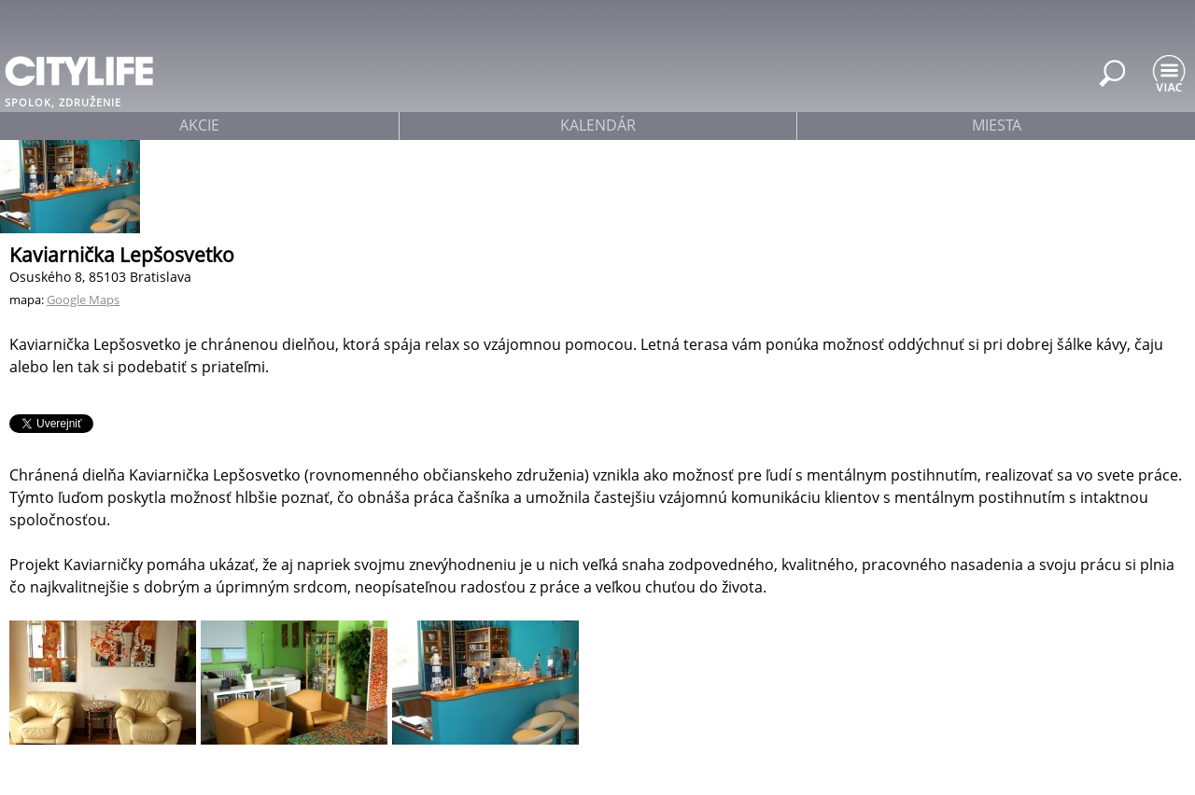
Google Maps (83, 299)
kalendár (598, 125)
